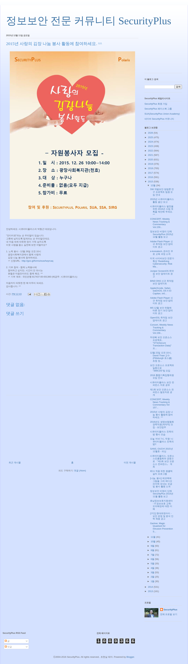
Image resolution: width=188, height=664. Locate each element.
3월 (153, 572)
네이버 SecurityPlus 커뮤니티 (159, 119)
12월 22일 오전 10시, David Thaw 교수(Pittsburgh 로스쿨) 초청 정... (161, 356)
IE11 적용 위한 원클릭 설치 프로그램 (161, 472)
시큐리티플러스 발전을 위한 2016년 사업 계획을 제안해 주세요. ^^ (161, 210)
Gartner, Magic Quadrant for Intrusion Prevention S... (161, 527)
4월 (153, 568)
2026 (151, 133)
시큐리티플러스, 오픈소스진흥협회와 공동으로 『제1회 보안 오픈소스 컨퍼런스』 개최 (162, 461)
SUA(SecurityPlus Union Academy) (162, 113)
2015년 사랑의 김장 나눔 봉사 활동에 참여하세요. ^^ (161, 415)
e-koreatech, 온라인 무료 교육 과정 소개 (161, 252)
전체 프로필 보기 (168, 614)
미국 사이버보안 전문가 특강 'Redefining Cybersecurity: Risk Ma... (162, 262)
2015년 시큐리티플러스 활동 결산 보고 (162, 200)
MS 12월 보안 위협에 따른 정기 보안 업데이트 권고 (161, 311)
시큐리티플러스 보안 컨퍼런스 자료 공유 (162, 383)
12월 (153, 185)
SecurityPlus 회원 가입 (155, 104)
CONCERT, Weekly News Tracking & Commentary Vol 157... (160, 403)
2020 (151, 159)
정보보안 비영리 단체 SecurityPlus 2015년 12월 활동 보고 (161, 234)
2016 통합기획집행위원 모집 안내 (162, 376)
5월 (153, 563)
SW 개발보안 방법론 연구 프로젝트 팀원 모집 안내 (162, 192)
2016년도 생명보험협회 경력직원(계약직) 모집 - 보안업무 (162, 425)
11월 (153, 537)
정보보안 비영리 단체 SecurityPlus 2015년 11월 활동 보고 (161, 494)
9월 (153, 546)
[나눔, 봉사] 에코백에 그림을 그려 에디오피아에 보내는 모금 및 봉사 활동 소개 (161, 482)
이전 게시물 (130, 462)
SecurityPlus (170, 609)
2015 (151, 181)
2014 (151, 587)
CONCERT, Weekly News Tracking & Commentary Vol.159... (160, 223)
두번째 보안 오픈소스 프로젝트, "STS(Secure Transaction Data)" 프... (161, 342)
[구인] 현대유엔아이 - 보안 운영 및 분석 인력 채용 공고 (161, 516)
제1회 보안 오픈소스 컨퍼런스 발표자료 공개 (162, 392)
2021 (151, 155)
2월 (153, 576)
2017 (151, 173)
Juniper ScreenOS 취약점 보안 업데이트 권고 (162, 274)
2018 (151, 168)
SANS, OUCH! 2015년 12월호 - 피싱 (161, 450)
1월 (153, 581)
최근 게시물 (15, 462)
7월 (153, 554)
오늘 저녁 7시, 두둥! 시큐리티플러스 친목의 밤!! (162, 441)
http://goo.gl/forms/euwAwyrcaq (37, 261)
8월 (153, 550)
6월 (153, 559)
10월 (153, 541)
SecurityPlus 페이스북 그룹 (158, 108)
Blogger (130, 657)
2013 (151, 591)
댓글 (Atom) (80, 470)
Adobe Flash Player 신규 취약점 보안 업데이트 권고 (161, 244)
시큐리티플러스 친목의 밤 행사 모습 (161, 433)
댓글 (8, 646)
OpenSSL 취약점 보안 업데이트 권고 (161, 319)
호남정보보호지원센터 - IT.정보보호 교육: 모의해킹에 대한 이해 (161, 504)
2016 (151, 177)
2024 (151, 141)
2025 (151, 137)
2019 (151, 164)
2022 (151, 150)
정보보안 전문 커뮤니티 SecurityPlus (88, 21)
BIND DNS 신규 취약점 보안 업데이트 (161, 282)
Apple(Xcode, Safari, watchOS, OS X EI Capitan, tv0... (160, 291)
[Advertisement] (72, 427)
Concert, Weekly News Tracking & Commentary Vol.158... (161, 328)
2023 (151, 146)
